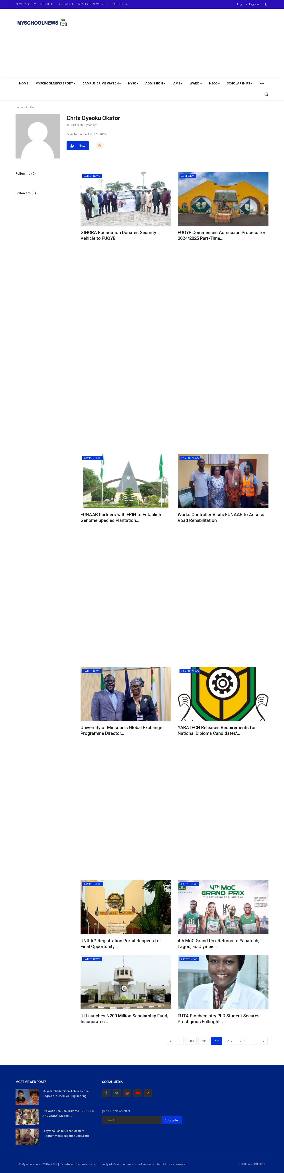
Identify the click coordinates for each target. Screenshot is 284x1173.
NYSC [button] (133, 83)
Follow (77, 146)
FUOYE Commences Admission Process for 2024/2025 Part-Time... (221, 235)
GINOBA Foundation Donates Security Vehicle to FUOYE (118, 235)
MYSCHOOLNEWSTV (90, 4)
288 (242, 1041)
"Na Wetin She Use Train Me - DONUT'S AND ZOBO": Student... (68, 1113)
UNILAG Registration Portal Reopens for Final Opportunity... (121, 943)
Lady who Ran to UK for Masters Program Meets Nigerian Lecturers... (66, 1133)
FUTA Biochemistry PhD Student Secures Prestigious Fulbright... (219, 1018)
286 (216, 1041)
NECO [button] (214, 83)
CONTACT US (65, 4)
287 (229, 1041)
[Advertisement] (187, 43)
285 (204, 1041)
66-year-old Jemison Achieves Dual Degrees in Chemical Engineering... (65, 1093)
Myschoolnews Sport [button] (55, 83)
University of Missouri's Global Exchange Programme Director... (121, 730)
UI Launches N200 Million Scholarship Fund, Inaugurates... (124, 1018)
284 (191, 1041)
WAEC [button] (196, 83)
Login (240, 4)
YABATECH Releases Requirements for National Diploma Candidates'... (217, 730)
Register (254, 4)
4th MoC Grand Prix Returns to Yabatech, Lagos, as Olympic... (218, 943)
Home (23, 83)
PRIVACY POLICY (26, 4)
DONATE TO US (117, 4)
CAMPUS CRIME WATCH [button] (102, 83)
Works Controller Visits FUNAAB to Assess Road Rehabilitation (221, 517)
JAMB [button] (177, 83)
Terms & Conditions (252, 1164)
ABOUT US (46, 4)
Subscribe (172, 1120)
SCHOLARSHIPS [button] (239, 83)
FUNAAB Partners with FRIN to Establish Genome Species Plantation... (121, 517)
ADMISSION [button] (155, 83)
